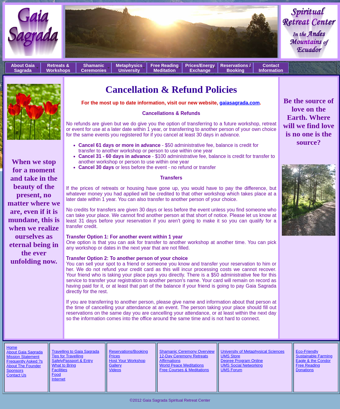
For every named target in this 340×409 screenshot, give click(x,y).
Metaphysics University (129, 68)
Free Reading (308, 365)
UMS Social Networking (242, 365)
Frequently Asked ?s (24, 361)
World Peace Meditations (181, 365)
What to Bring (64, 365)
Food (56, 374)
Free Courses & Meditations (184, 370)
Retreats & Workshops (58, 68)
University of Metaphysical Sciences (252, 351)
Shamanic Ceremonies (93, 68)
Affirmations (169, 360)
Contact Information (271, 68)
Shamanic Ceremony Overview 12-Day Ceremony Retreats (186, 353)
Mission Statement (22, 356)
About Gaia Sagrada (23, 68)
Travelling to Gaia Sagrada (75, 351)
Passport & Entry (78, 360)
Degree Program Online (242, 360)
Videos (115, 370)
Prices (114, 356)
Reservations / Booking (235, 68)
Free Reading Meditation (164, 68)
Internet (58, 379)
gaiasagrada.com (239, 102)
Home (11, 347)
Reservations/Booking (128, 351)
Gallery (115, 365)
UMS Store (230, 356)
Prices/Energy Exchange (200, 68)
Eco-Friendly (307, 351)
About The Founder (23, 366)
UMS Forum (231, 370)
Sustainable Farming (314, 356)
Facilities (59, 370)
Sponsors (14, 370)
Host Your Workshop (127, 360)
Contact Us (16, 375)
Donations (305, 370)
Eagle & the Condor (313, 360)
